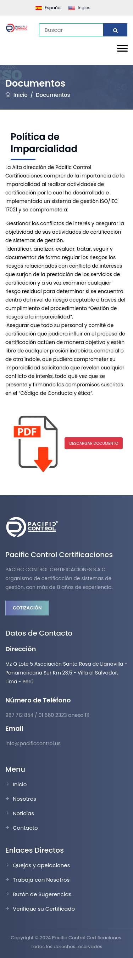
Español (48, 8)
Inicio (20, 95)
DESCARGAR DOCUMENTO (93, 443)
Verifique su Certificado (44, 908)
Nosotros (24, 798)
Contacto (25, 827)
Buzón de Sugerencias (42, 894)
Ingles (79, 8)
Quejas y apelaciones (41, 865)
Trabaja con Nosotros (41, 879)
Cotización (27, 607)
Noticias (23, 813)
